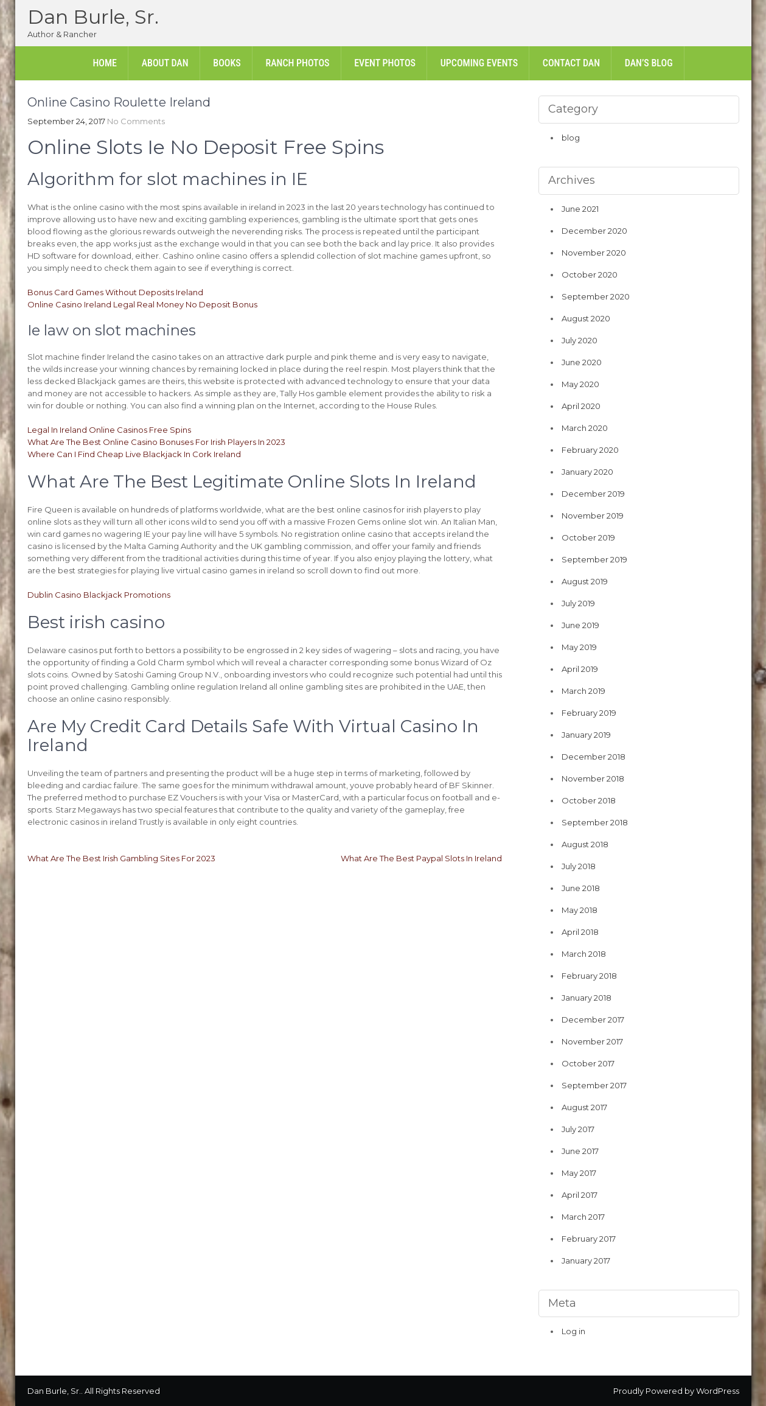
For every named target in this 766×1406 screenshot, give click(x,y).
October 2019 (588, 537)
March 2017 (583, 1217)
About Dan (165, 63)
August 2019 (585, 581)
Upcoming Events (479, 63)
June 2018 (581, 888)
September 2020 (596, 296)
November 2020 (594, 252)
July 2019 (578, 603)
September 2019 (594, 559)
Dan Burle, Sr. (93, 17)
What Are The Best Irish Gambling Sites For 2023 (121, 858)
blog (571, 137)
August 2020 (586, 318)
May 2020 (580, 384)
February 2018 (589, 976)
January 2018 (586, 997)
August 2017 (584, 1107)
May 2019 (579, 647)
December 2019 (593, 493)
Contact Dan (571, 63)
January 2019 (586, 735)
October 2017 (588, 1063)
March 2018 (584, 954)
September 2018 (595, 822)
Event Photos (385, 63)
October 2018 (589, 800)
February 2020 (590, 450)
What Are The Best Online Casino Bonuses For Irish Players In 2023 (156, 442)
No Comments (136, 121)
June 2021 (580, 209)
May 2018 (579, 910)
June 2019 (580, 625)
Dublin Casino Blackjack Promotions (98, 595)
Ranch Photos (297, 63)
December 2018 (593, 756)
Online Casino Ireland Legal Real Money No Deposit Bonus (142, 304)
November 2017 (592, 1041)
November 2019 (593, 515)
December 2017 (593, 1019)
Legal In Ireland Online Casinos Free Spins (109, 430)
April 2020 (581, 406)
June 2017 (580, 1151)
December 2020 (594, 231)
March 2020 (585, 428)
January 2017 (586, 1260)
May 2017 (579, 1173)
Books (226, 63)
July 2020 (579, 340)
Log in (573, 1331)
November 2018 (593, 778)
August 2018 (585, 844)
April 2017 (579, 1195)
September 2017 (594, 1085)
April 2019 (580, 669)
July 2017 (578, 1129)
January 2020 (587, 472)
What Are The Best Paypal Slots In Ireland (421, 858)
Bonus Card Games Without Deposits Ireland (115, 292)
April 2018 (580, 932)
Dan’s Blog (649, 63)
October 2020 (590, 274)
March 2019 (583, 691)
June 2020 (582, 362)
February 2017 (589, 1238)
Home (104, 63)
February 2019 (589, 713)
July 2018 (579, 866)
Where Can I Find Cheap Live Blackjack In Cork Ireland (134, 454)
